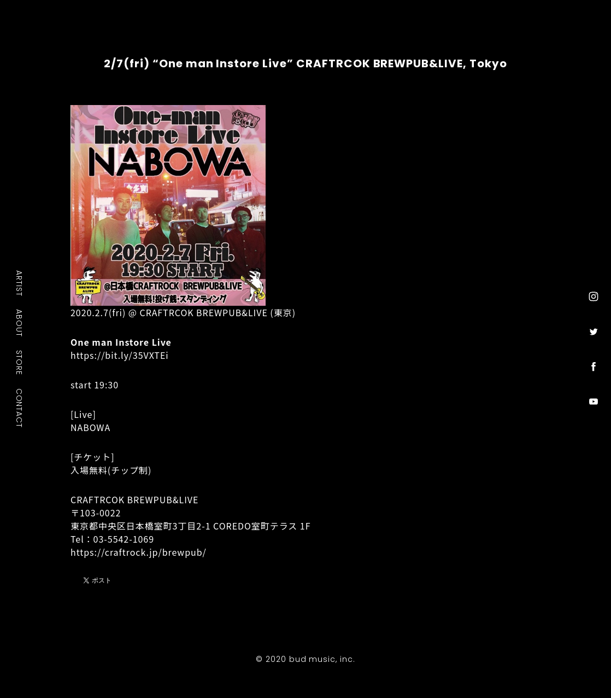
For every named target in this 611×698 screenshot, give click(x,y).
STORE (19, 362)
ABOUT (19, 322)
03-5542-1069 (123, 538)
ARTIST (19, 283)
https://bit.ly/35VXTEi (119, 355)
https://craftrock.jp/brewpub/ (138, 552)
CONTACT (19, 408)
